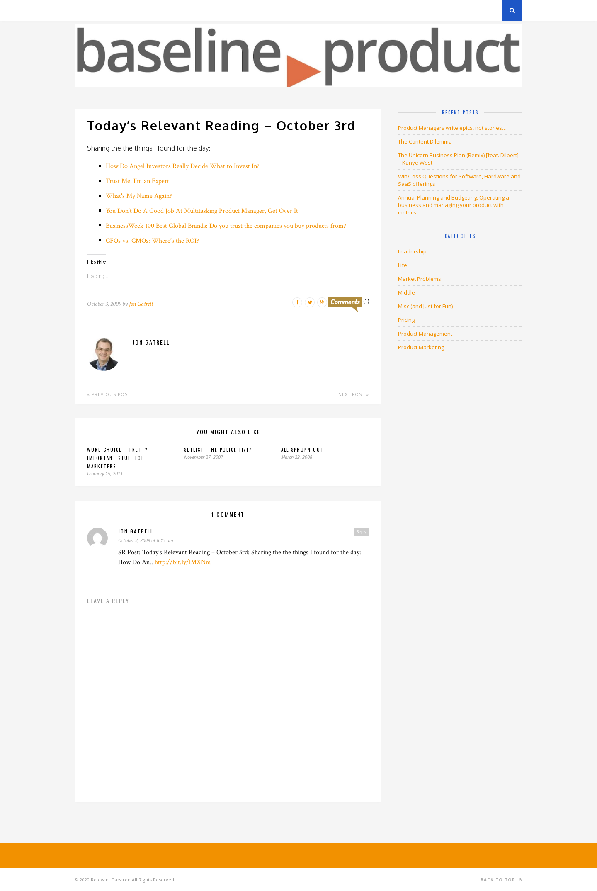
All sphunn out (302, 449)
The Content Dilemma (425, 141)
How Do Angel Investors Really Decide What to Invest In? (183, 166)
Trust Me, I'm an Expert (137, 181)
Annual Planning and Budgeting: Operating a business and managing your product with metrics (453, 205)
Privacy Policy (132, 10)
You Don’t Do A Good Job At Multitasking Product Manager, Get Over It (202, 211)
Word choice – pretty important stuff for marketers (117, 458)
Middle (406, 292)
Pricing (406, 320)
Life (402, 265)
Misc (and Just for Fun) (425, 306)
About (174, 10)
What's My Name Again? (139, 196)
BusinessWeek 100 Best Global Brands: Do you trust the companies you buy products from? (226, 226)
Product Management (425, 333)
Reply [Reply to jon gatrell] (361, 531)
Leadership (412, 251)
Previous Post (108, 394)
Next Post (353, 394)
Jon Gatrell (141, 304)
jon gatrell (135, 531)
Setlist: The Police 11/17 (218, 449)
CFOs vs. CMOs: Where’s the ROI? (152, 240)
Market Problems (419, 278)
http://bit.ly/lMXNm (183, 562)
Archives (87, 10)
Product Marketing (421, 347)
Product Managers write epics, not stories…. (453, 127)
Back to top (501, 879)
